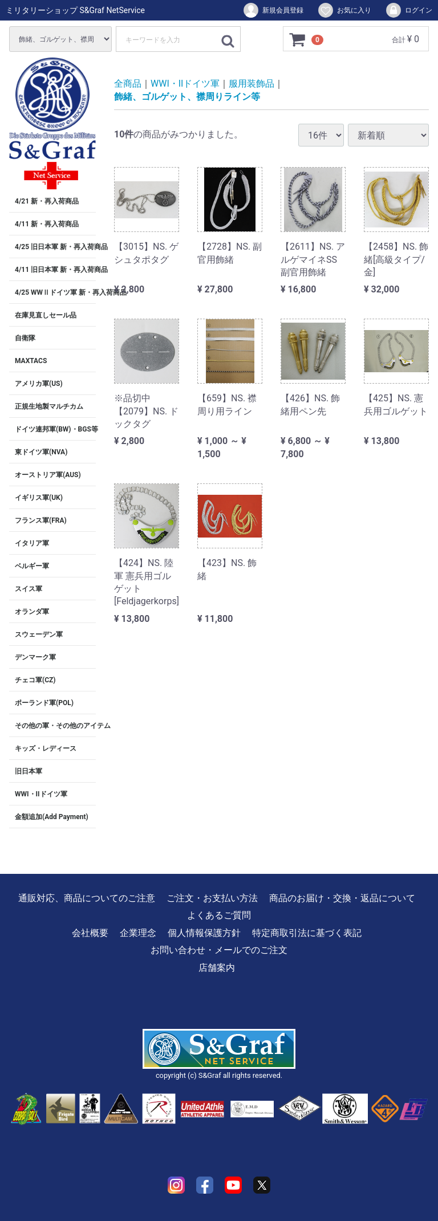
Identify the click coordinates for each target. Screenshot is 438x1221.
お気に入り (344, 10)
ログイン (408, 10)
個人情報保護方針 (204, 932)
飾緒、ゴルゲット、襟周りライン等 (187, 96)
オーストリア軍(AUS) (48, 475)
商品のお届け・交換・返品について (342, 898)
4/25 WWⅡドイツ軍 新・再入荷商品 (55, 292)
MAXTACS (31, 361)
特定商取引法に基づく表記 (307, 932)
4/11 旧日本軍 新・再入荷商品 (55, 270)
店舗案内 (216, 967)
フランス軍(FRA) (41, 520)
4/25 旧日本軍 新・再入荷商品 (55, 247)
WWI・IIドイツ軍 (41, 794)
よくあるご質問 (219, 915)
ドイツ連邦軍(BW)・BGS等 (55, 429)
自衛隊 (25, 338)
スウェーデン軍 (39, 634)
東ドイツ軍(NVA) (41, 452)
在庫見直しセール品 (45, 315)
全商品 (127, 83)
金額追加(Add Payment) (51, 817)
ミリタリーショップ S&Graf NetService (75, 10)
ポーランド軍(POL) (44, 703)
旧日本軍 (28, 771)
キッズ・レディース (45, 748)
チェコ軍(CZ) (35, 680)
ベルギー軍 (32, 566)
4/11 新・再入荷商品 (47, 224)
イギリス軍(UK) (39, 498)
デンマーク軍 (35, 657)
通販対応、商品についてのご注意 (86, 898)
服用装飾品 (251, 83)
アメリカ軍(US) (39, 384)
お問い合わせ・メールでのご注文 (219, 950)
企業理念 (138, 932)
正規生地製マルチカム (49, 406)
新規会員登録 (272, 10)
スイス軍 (28, 589)
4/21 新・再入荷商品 (47, 201)
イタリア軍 (32, 543)
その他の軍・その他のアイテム (55, 726)
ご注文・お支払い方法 (212, 898)
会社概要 (90, 932)
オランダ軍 (32, 612)
